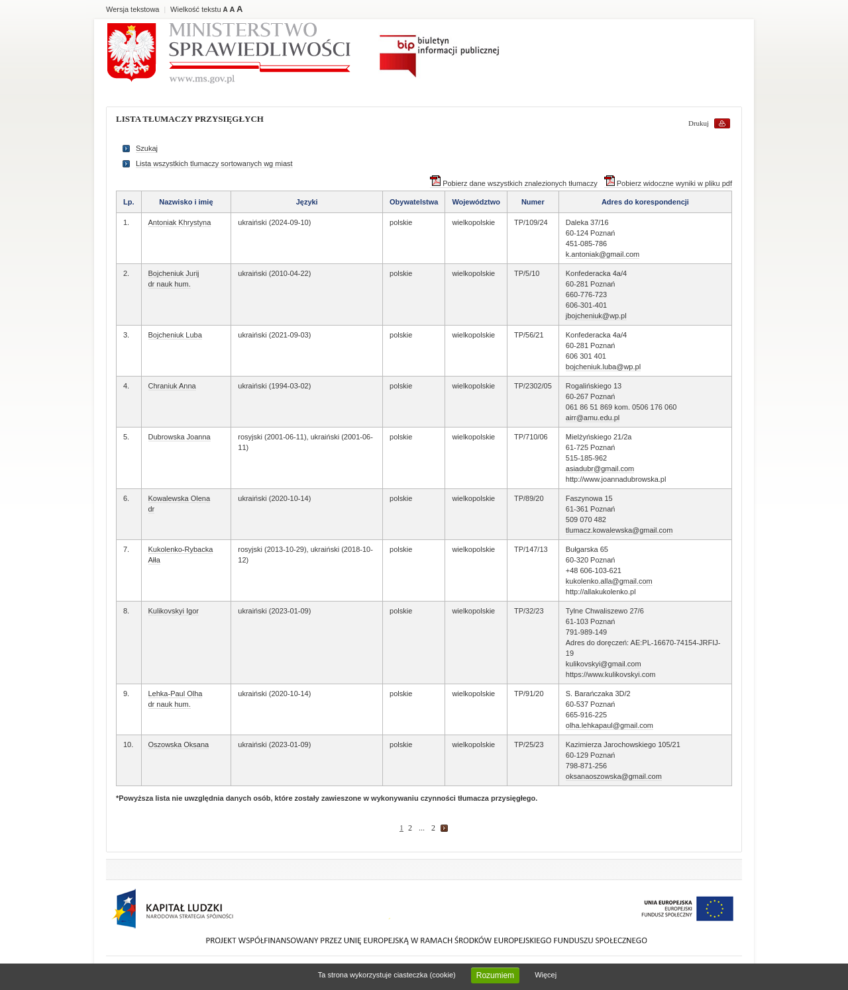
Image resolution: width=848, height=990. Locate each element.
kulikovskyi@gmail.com (603, 664)
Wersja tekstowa (133, 9)
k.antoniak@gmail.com (602, 254)
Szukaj (147, 148)
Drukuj (698, 123)
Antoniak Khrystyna (179, 222)
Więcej (545, 975)
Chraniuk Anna (172, 386)
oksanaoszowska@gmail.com (614, 776)
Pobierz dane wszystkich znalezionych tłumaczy (514, 183)
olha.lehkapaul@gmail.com (609, 725)
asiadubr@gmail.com (600, 468)
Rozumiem (495, 975)
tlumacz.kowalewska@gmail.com (619, 530)
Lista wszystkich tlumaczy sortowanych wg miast (214, 163)
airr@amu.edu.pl (592, 418)
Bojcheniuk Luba (175, 335)
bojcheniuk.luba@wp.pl (603, 367)
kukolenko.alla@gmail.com (609, 581)
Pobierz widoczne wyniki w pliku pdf (668, 183)
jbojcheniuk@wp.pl (596, 316)
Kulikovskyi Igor (173, 611)
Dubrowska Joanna (179, 437)
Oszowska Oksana (178, 744)
